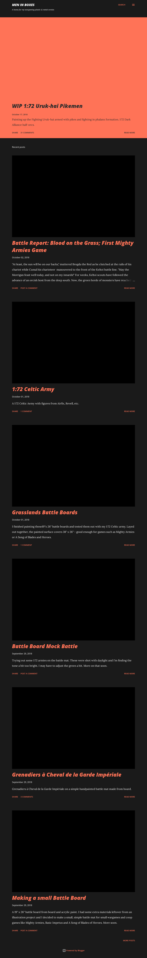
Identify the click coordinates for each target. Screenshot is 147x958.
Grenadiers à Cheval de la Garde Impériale (66, 774)
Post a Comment (29, 288)
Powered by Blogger (74, 950)
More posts (129, 940)
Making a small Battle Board (49, 897)
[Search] (121, 4)
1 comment (26, 411)
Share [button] (15, 132)
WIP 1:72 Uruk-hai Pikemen (47, 105)
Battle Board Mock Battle (45, 646)
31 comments (27, 132)
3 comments (27, 796)
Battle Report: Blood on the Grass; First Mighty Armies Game (73, 246)
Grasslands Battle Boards (45, 512)
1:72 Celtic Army (33, 389)
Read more (129, 132)
